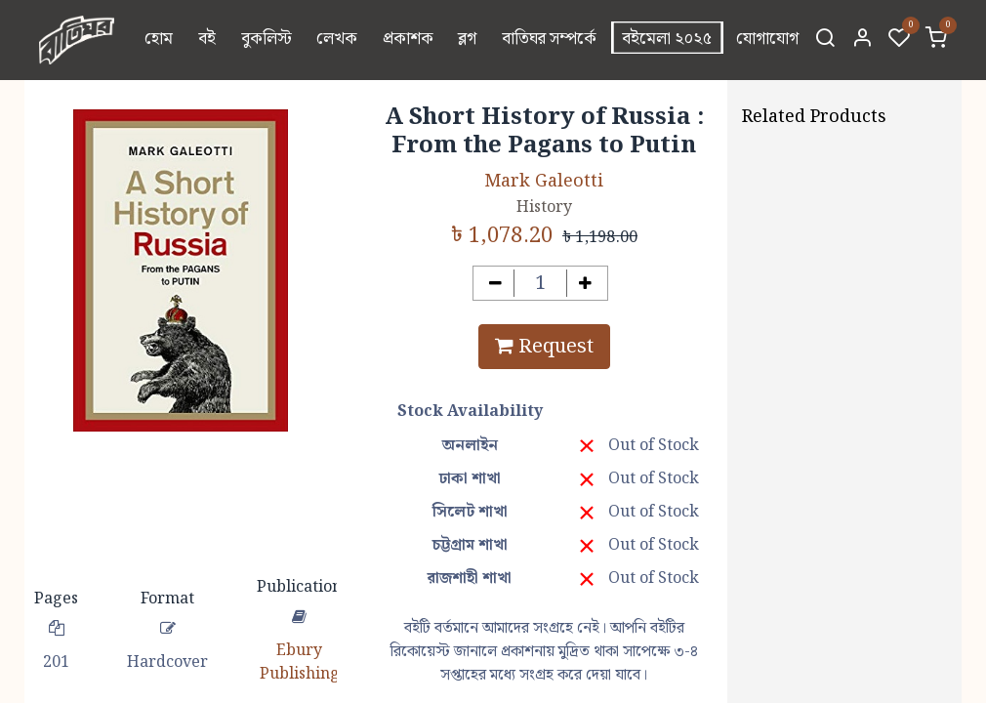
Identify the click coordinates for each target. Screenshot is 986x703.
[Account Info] (862, 40)
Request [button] (544, 346)
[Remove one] (495, 283)
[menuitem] (159, 40)
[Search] (825, 40)
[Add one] (585, 283)
